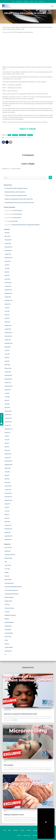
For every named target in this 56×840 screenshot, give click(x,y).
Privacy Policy (27, 835)
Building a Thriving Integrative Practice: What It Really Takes (19, 199)
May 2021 (7, 443)
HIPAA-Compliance (9, 597)
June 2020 (7, 471)
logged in (10, 168)
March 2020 (7, 482)
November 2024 (8, 293)
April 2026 (7, 232)
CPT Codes (22, 137)
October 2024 (8, 297)
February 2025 (8, 282)
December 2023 (8, 332)
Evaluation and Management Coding (13, 586)
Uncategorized (8, 651)
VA (5, 654)
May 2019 (7, 514)
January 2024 (8, 329)
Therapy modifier (9, 647)
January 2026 (8, 243)
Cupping (7, 572)
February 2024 (8, 325)
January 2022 (8, 414)
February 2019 (8, 525)
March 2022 (7, 407)
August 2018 (7, 532)
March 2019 (7, 521)
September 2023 (8, 343)
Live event (7, 611)
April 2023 (7, 361)
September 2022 (8, 386)
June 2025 (7, 268)
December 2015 (8, 539)
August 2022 (7, 389)
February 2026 (8, 239)
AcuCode (22, 830)
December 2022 (8, 375)
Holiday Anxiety (8, 601)
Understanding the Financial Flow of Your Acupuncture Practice (19, 202)
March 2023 (7, 364)
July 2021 (7, 436)
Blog (6, 561)
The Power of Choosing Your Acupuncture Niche (16, 195)
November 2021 (8, 421)
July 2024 (7, 307)
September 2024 (8, 300)
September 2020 (8, 464)
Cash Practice (8, 565)
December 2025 (8, 247)
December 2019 (8, 493)
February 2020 (8, 486)
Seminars (15, 830)
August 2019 (7, 503)
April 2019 (7, 518)
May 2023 (7, 357)
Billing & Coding (8, 558)
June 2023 (7, 354)
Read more (15, 720)
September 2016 (8, 536)
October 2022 (8, 382)
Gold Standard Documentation (12, 593)
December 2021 (8, 418)
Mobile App (26, 1)
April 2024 (7, 318)
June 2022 (7, 396)
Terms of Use (36, 835)
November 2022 (8, 379)
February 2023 (8, 368)
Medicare (7, 618)
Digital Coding (8, 579)
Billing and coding (15, 137)
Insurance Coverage (9, 608)
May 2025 (7, 272)
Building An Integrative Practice (14, 814)
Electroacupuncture (9, 583)
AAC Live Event (8, 547)
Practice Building (9, 633)
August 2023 (7, 346)
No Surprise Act (8, 626)
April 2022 (7, 404)
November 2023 (8, 336)
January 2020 (8, 489)
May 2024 (7, 314)
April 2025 (7, 275)
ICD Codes (28, 137)
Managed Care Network (10, 615)
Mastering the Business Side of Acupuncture (15, 192)
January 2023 (8, 371)
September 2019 (8, 500)
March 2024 (7, 321)
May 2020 (7, 475)
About (13, 1)
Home (4, 830)
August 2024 (7, 304)
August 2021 (7, 432)
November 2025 (8, 250)
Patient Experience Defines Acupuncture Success (16, 188)
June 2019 (7, 511)
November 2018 (8, 528)
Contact (36, 1)
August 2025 (7, 261)
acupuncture (7, 137)
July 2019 (7, 507)
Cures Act (7, 576)
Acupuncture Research (10, 554)
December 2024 (8, 289)
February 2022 (8, 411)
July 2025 (7, 264)
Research (7, 643)
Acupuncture (8, 551)
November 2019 (8, 496)
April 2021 (7, 446)
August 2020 (7, 468)
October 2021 (8, 425)
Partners (31, 1)
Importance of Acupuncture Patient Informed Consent (20, 714)
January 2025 (8, 286)
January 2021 (8, 457)
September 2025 (8, 257)
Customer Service (19, 1)
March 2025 (7, 279)
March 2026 (7, 236)
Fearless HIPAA (36, 830)
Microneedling (8, 765)
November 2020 (8, 461)
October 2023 (8, 339)
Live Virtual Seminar (17, 210)
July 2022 (7, 393)
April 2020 (7, 478)
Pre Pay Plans (8, 636)
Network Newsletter (9, 622)
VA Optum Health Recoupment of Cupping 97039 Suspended (25, 224)
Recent (6, 640)
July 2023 (7, 350)
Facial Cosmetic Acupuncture (11, 590)
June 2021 (7, 439)
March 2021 (7, 450)
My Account (41, 1)
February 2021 (8, 454)
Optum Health (8, 629)
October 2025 (8, 254)
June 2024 (7, 311)
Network (29, 830)
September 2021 (8, 429)
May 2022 (7, 400)
